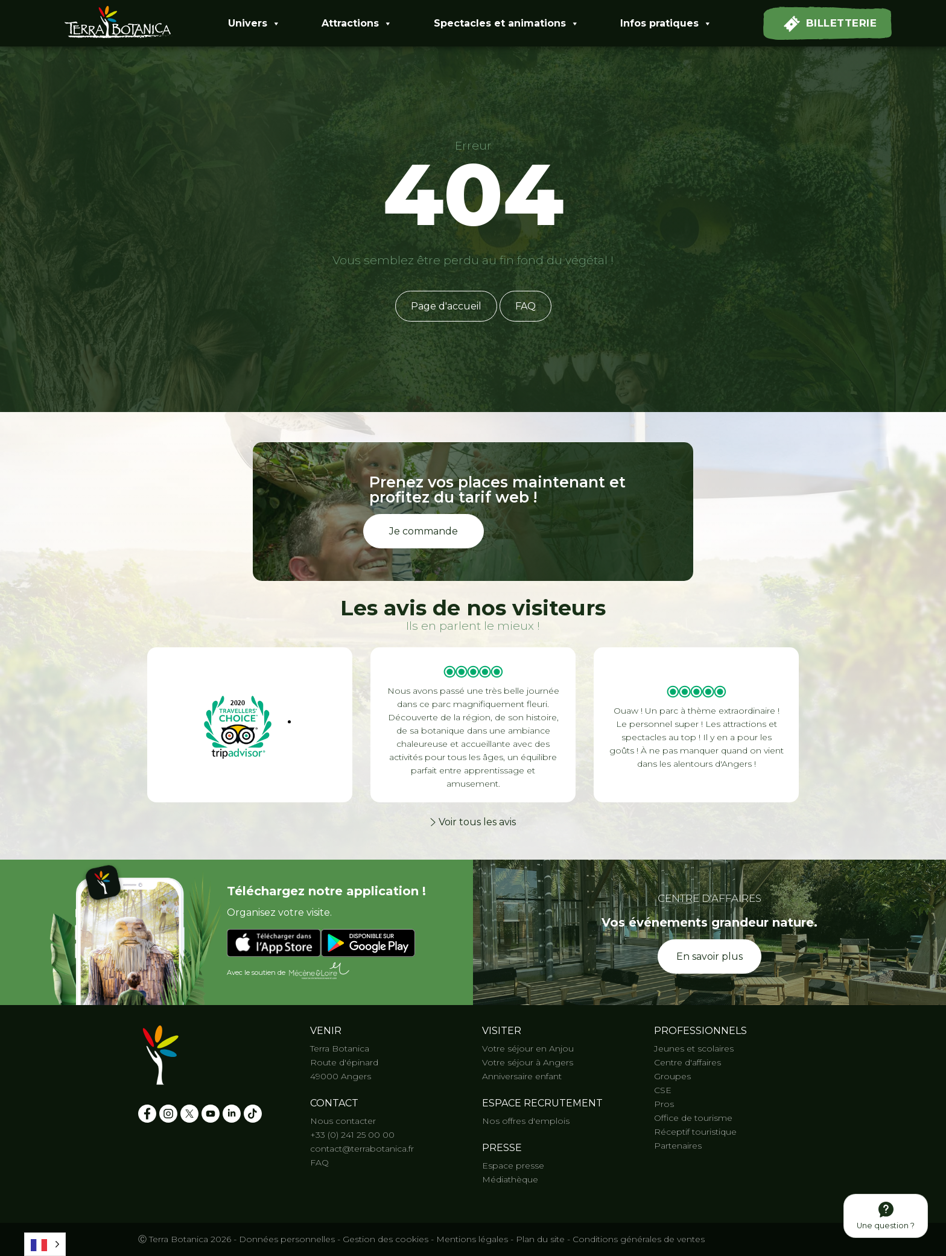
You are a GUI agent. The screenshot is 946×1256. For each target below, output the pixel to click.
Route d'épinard (344, 1062)
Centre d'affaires (687, 1062)
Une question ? (886, 1216)
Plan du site (540, 1239)
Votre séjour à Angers (527, 1062)
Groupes (672, 1076)
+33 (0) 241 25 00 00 (352, 1134)
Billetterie (830, 24)
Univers (254, 23)
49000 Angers (340, 1076)
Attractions (357, 23)
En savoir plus (709, 956)
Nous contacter (343, 1120)
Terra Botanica (339, 1048)
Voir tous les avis (473, 822)
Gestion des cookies (385, 1239)
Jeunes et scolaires (694, 1048)
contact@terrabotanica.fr (362, 1148)
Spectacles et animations (506, 23)
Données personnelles (287, 1239)
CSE (662, 1090)
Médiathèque (510, 1179)
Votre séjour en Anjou (528, 1048)
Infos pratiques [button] (666, 23)
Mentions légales (472, 1239)
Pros (664, 1104)
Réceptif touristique (695, 1131)
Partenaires (678, 1145)
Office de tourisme (693, 1117)
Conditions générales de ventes (639, 1239)
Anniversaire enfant (522, 1076)
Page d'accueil (446, 306)
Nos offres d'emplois (526, 1120)
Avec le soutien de (289, 971)
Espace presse (513, 1165)
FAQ (525, 306)
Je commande (423, 531)
